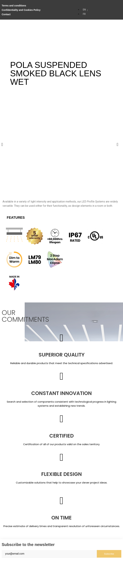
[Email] (49, 554)
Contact (6, 14)
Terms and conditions (14, 5)
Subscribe (109, 554)
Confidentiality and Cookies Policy (21, 10)
